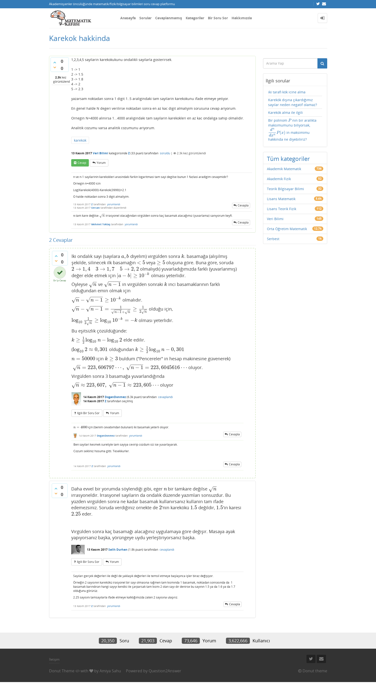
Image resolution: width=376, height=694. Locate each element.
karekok (80, 140)
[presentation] (74, 216)
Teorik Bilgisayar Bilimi (285, 188)
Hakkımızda (242, 18)
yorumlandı (113, 204)
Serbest (273, 238)
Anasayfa (128, 18)
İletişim (54, 659)
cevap (82, 163)
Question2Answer (165, 671)
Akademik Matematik (284, 168)
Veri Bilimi (100, 153)
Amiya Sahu (110, 671)
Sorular (145, 18)
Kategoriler (195, 18)
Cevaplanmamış (168, 18)
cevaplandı (165, 397)
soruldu (165, 153)
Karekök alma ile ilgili (285, 112)
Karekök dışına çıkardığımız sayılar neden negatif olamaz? (292, 102)
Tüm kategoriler (288, 159)
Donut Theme (61, 671)
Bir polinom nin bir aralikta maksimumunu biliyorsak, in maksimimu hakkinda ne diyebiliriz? (292, 130)
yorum (101, 163)
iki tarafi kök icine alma (286, 92)
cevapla (243, 205)
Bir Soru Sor (218, 18)
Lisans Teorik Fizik (281, 208)
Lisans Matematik (281, 198)
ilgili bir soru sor (88, 413)
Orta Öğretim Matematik (287, 228)
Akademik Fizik (279, 178)
